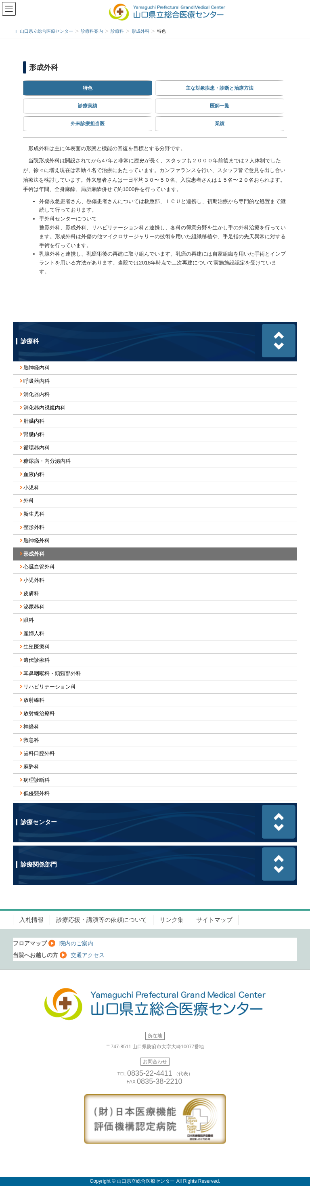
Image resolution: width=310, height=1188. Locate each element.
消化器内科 (36, 394)
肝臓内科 (33, 421)
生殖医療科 (36, 647)
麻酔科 (31, 767)
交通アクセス (88, 955)
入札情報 (31, 920)
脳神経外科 (36, 540)
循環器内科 (36, 448)
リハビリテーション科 (49, 687)
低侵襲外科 (36, 793)
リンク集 (171, 920)
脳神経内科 (36, 368)
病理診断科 (36, 780)
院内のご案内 (76, 943)
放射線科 (33, 700)
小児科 (31, 488)
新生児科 (33, 514)
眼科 (28, 620)
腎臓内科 (33, 434)
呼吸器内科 (36, 381)
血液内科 (33, 474)
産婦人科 (33, 633)
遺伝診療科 (36, 660)
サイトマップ (214, 920)
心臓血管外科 (39, 567)
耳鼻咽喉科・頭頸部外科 (52, 673)
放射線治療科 (39, 713)
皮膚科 (31, 593)
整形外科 (33, 527)
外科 (28, 500)
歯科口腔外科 (39, 753)
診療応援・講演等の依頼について (101, 920)
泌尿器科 (33, 607)
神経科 (31, 727)
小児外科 (33, 580)
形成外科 (33, 554)
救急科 (31, 740)
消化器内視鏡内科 (44, 408)
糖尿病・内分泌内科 (47, 461)
